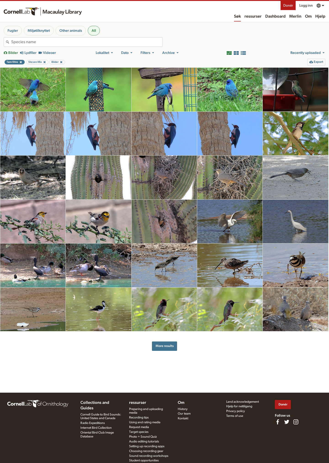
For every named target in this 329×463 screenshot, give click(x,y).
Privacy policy (235, 411)
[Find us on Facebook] (277, 422)
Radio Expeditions (92, 423)
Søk (237, 16)
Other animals (70, 30)
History (183, 409)
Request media (139, 427)
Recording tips (139, 417)
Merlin (295, 16)
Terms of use (234, 416)
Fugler (13, 30)
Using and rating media (144, 422)
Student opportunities (144, 460)
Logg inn (306, 5)
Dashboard (275, 16)
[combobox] (86, 42)
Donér (288, 5)
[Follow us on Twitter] (286, 422)
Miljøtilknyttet (39, 30)
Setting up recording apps (146, 446)
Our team (184, 413)
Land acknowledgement (242, 401)
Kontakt (183, 418)
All (94, 30)
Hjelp (320, 16)
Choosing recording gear (146, 451)
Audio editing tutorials (144, 441)
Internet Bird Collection (96, 427)
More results (165, 346)
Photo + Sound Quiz (143, 436)
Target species (139, 432)
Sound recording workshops (148, 456)
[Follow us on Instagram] (296, 422)
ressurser (253, 16)
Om (308, 16)
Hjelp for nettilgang (239, 406)
